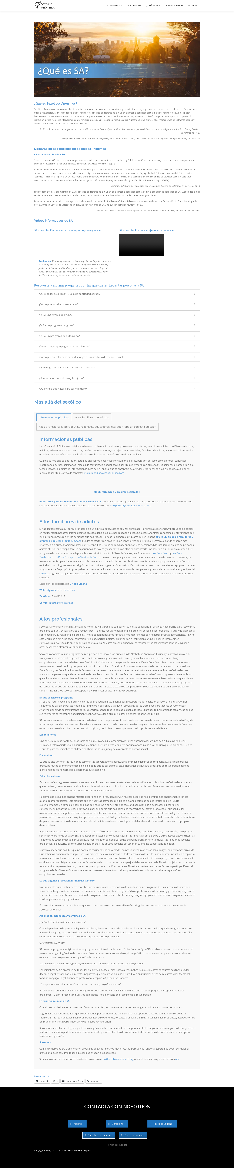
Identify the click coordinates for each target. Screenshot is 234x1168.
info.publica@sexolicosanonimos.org (103, 473)
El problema (114, 5)
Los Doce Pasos (161, 553)
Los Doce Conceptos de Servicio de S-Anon (77, 557)
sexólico (43, 573)
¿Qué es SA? (153, 5)
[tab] (53, 417)
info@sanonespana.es (61, 602)
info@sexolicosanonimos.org (117, 1059)
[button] (117, 293)
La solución (134, 5)
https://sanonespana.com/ (60, 590)
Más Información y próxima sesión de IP (117, 492)
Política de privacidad (117, 1144)
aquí (177, 1059)
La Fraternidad (174, 5)
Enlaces (192, 5)
